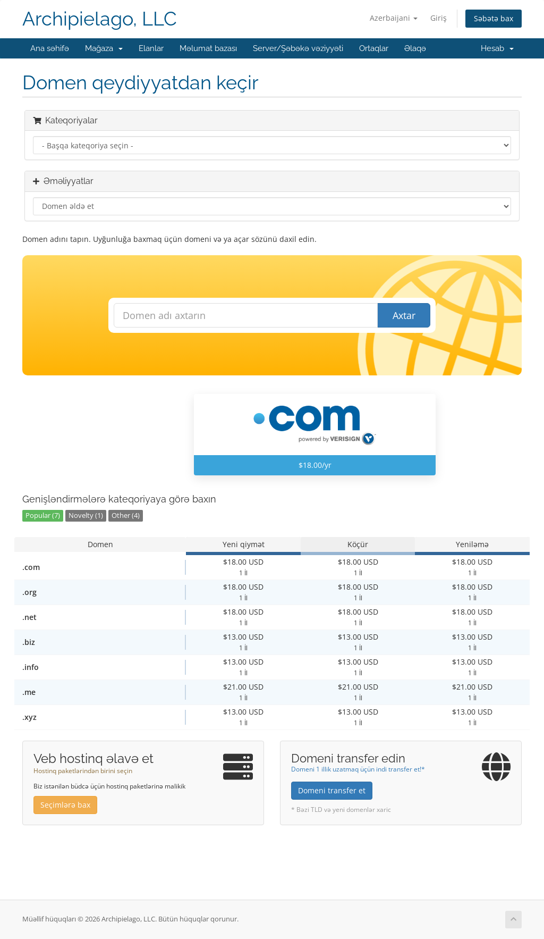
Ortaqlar (373, 48)
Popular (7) (43, 515)
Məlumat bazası (208, 48)
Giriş (438, 18)
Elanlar (151, 48)
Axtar (404, 315)
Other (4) (126, 515)
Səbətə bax (493, 18)
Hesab (497, 48)
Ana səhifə (49, 48)
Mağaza (104, 48)
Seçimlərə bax (65, 805)
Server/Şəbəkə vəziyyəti (298, 48)
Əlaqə (415, 48)
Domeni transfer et (332, 790)
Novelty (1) (86, 515)
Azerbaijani (394, 18)
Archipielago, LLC (99, 18)
